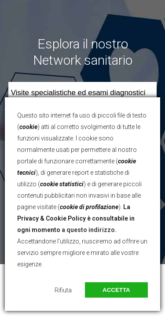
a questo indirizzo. (89, 229)
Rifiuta (63, 290)
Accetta (116, 290)
